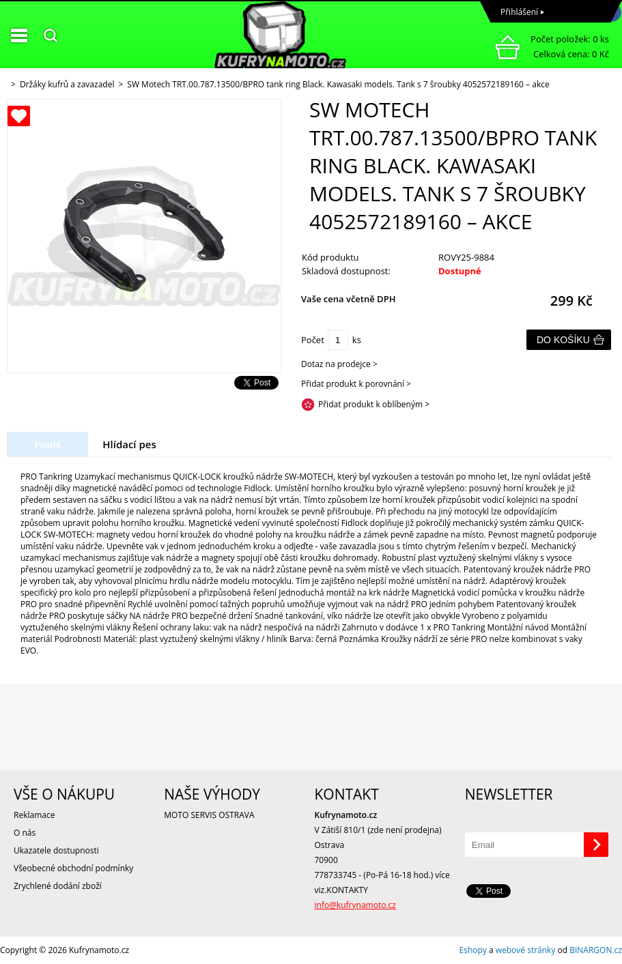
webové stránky (526, 950)
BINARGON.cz (595, 950)
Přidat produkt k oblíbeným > (373, 404)
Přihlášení (519, 12)
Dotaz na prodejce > (339, 364)
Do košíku (563, 339)
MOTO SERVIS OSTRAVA (209, 815)
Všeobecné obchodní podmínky (73, 868)
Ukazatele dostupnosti (56, 850)
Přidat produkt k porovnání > (356, 384)
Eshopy (473, 950)
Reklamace (34, 815)
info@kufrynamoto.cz (355, 905)
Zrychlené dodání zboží (58, 886)
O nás (25, 832)
